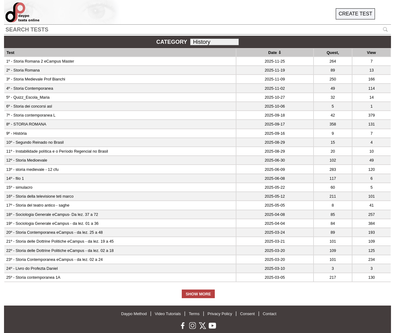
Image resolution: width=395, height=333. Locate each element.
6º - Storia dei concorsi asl (29, 106)
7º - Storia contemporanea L (31, 115)
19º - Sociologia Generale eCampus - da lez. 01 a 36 (52, 223)
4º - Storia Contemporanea (29, 88)
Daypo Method (134, 313)
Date (274, 52)
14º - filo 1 (15, 178)
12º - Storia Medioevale (26, 160)
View (371, 52)
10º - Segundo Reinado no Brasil (35, 142)
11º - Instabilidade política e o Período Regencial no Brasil (57, 151)
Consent (247, 313)
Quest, (332, 52)
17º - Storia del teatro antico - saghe (37, 205)
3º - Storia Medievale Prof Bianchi (35, 79)
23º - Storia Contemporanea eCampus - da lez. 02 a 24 (54, 259)
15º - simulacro (19, 187)
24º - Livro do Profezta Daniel (32, 268)
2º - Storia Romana (23, 70)
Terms (194, 313)
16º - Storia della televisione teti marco (39, 196)
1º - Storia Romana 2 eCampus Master (40, 61)
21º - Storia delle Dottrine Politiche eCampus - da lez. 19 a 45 (60, 241)
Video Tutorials (168, 313)
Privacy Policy (219, 313)
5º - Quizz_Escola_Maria (28, 97)
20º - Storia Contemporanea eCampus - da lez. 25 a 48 (54, 232)
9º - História (16, 133)
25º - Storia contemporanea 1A (33, 277)
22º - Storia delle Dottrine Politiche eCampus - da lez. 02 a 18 (60, 250)
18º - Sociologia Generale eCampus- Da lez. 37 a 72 (52, 214)
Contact (269, 313)
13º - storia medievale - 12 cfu (32, 169)
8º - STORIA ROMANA (26, 124)
